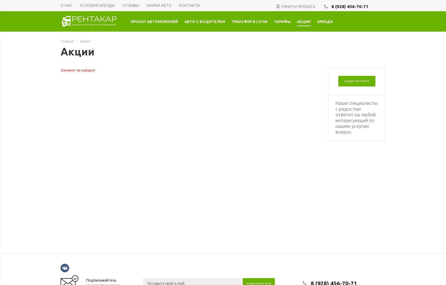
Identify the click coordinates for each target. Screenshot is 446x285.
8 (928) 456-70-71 (349, 6)
